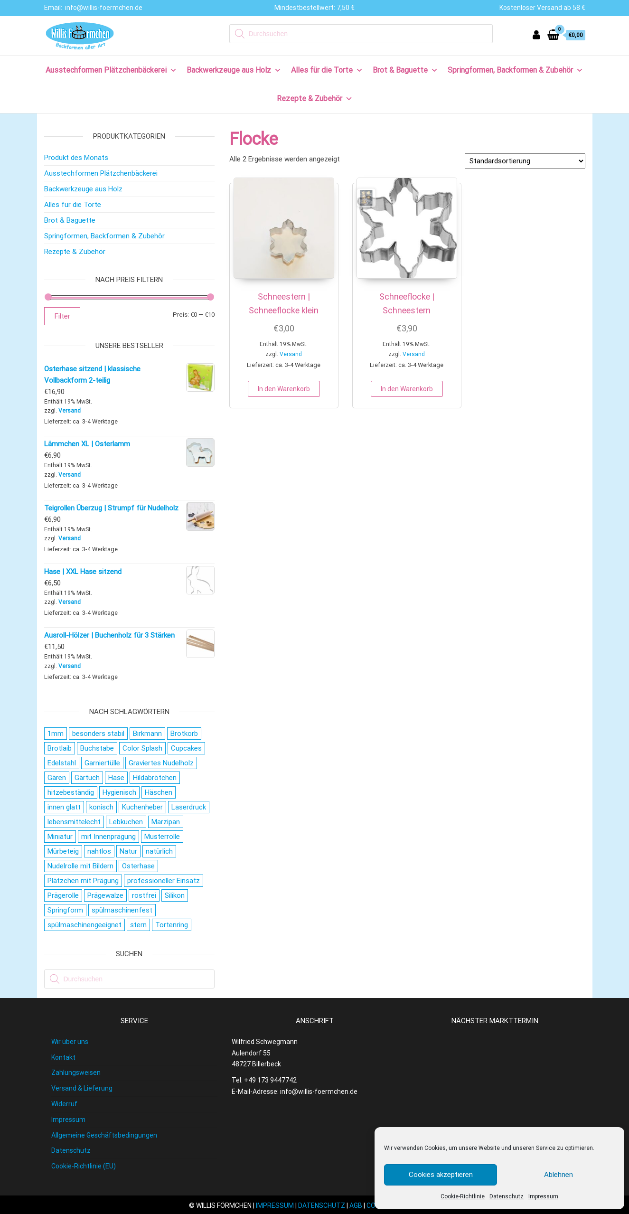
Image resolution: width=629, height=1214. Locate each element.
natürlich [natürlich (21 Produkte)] (159, 851)
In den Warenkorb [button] (284, 389)
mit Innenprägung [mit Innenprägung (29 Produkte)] (108, 836)
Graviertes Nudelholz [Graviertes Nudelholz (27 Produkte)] (161, 763)
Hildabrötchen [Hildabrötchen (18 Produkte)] (155, 777)
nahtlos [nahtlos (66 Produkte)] (99, 851)
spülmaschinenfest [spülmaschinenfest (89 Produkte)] (122, 910)
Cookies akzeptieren (441, 1174)
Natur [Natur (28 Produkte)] (128, 851)
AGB (355, 1205)
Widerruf (64, 1104)
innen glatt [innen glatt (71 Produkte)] (64, 807)
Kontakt (63, 1057)
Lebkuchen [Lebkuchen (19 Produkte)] (126, 822)
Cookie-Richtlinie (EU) (83, 1166)
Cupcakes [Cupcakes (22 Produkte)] (186, 748)
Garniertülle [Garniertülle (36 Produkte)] (102, 763)
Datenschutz (506, 1196)
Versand (291, 354)
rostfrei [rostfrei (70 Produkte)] (144, 895)
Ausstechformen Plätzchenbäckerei (111, 70)
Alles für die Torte (327, 70)
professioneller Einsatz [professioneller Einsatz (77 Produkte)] (163, 880)
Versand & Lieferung (82, 1088)
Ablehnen (558, 1174)
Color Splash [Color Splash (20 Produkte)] (142, 748)
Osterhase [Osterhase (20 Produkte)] (138, 866)
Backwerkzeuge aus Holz (234, 70)
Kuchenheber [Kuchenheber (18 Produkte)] (142, 807)
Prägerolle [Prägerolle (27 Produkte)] (63, 895)
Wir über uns (69, 1041)
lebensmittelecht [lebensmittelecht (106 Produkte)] (74, 822)
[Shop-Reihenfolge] (525, 161)
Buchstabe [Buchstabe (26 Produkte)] (97, 748)
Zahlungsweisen (76, 1072)
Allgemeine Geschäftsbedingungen (104, 1135)
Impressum (543, 1196)
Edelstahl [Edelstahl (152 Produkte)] (61, 763)
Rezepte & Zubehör (315, 98)
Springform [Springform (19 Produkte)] (65, 910)
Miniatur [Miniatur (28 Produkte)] (60, 836)
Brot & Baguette (405, 70)
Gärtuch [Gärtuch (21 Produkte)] (87, 777)
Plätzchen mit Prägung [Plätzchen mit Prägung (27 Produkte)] (83, 880)
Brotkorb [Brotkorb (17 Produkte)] (184, 733)
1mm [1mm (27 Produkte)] (55, 733)
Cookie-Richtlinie (463, 1196)
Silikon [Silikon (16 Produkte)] (175, 895)
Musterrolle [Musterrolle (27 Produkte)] (162, 836)
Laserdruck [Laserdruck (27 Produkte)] (188, 807)
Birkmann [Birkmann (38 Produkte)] (147, 733)
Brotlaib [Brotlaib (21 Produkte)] (59, 748)
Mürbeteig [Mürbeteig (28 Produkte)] (63, 851)
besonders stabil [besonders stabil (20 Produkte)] (98, 733)
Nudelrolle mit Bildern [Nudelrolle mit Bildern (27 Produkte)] (80, 866)
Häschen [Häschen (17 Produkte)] (158, 792)
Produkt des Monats (76, 157)
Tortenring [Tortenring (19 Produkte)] (171, 925)
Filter (62, 316)
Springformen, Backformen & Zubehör (515, 70)
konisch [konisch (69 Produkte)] (101, 807)
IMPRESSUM (275, 1205)
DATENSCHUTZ (321, 1205)
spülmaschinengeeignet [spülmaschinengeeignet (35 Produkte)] (84, 925)
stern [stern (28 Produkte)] (138, 925)
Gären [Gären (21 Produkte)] (56, 777)
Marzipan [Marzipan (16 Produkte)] (165, 822)
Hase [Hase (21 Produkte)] (116, 777)
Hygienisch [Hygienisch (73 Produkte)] (119, 792)
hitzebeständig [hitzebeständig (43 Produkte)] (70, 792)
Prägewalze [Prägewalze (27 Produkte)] (105, 895)
